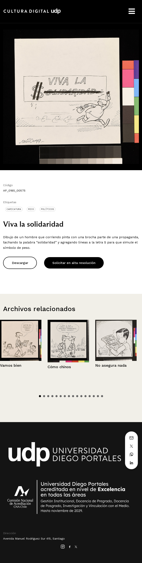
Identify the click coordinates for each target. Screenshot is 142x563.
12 (85, 396)
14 (94, 396)
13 (90, 396)
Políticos (47, 209)
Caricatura (14, 209)
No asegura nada (111, 365)
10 (77, 396)
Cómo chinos (59, 367)
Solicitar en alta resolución (73, 263)
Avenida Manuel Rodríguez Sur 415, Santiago (34, 538)
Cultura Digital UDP (32, 13)
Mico (31, 209)
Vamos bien (10, 365)
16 (102, 396)
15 (98, 396)
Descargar (20, 263)
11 (81, 396)
